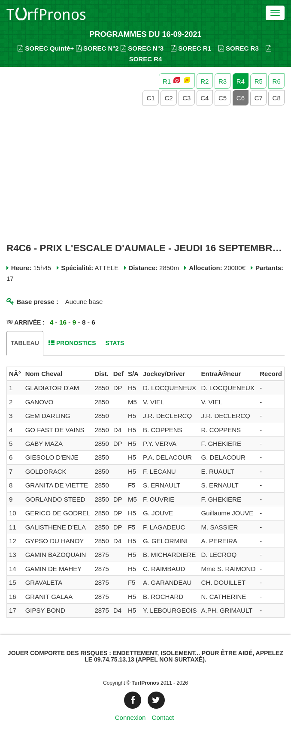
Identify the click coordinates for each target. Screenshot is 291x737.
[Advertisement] (145, 174)
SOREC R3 (238, 48)
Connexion (130, 717)
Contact (163, 717)
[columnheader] (15, 374)
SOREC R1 (191, 48)
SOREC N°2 (97, 48)
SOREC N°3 (142, 48)
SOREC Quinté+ (46, 48)
